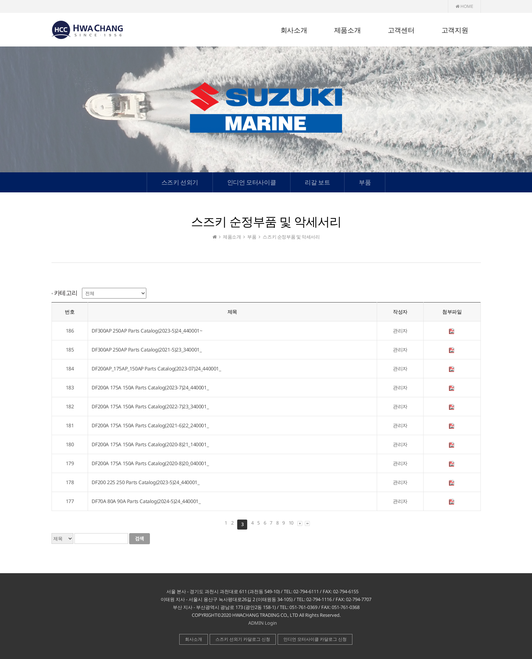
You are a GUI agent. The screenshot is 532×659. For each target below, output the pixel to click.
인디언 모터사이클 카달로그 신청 (315, 639)
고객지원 (454, 30)
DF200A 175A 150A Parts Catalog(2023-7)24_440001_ (150, 387)
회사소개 (293, 30)
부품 (365, 182)
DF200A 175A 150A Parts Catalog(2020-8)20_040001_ (150, 463)
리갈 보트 (317, 182)
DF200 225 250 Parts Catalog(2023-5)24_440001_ (145, 482)
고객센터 (401, 30)
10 (291, 523)
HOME (464, 6)
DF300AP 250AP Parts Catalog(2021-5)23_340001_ (146, 349)
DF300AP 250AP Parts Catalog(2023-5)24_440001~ (147, 330)
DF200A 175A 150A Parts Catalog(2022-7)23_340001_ (150, 406)
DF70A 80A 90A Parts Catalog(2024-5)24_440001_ (146, 501)
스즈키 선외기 (179, 182)
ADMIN (256, 623)
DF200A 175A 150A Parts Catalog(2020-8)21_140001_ (150, 444)
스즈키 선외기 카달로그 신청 (242, 639)
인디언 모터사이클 (251, 182)
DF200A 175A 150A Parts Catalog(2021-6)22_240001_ (150, 425)
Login (271, 623)
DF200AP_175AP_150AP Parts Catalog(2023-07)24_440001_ (156, 368)
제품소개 (347, 30)
